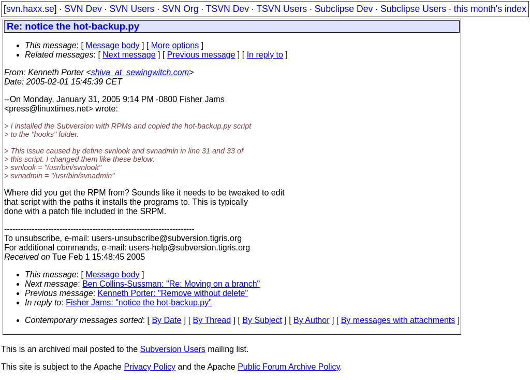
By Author (311, 320)
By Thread (212, 320)
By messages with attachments (398, 320)
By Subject (262, 320)
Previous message (201, 54)
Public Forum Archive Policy (289, 366)
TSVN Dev (227, 9)
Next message (128, 54)
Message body (112, 45)
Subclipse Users (413, 9)
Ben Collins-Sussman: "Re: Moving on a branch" (171, 283)
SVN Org (180, 9)
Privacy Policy (149, 366)
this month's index (490, 9)
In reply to (265, 54)
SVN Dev (82, 9)
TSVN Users (281, 9)
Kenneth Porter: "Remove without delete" (173, 293)
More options (175, 45)
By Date (166, 320)
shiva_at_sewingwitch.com (140, 72)
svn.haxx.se (30, 9)
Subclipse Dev (344, 9)
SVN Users (131, 9)
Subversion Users (172, 349)
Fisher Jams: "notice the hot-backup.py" (139, 302)
